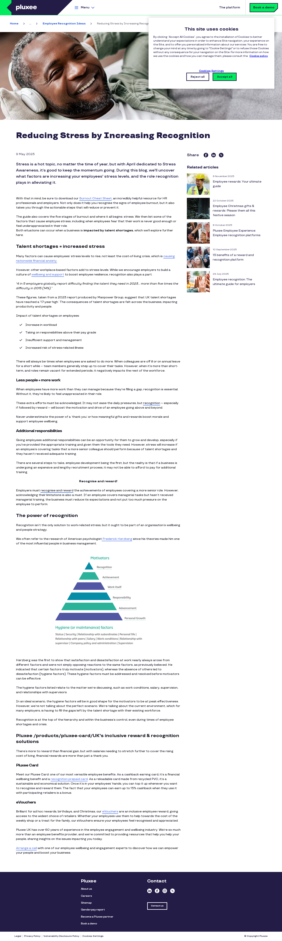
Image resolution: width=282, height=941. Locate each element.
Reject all (198, 76)
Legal (17, 936)
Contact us (157, 905)
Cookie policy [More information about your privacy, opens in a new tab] (258, 56)
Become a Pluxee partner (97, 916)
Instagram (164, 891)
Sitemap (86, 902)
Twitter (172, 891)
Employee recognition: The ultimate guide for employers (234, 282)
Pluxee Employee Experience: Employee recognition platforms (236, 233)
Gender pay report (93, 909)
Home (14, 23)
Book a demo (263, 7)
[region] (211, 53)
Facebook (157, 891)
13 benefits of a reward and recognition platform (233, 257)
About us (86, 888)
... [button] (30, 23)
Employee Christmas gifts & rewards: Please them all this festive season (234, 210)
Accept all (224, 76)
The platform (229, 7)
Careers (86, 896)
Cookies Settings (93, 936)
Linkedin (149, 891)
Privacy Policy (32, 936)
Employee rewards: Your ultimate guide (237, 184)
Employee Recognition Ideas (64, 23)
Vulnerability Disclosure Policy (61, 936)
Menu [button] (85, 7)
